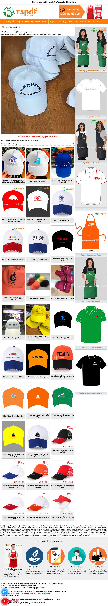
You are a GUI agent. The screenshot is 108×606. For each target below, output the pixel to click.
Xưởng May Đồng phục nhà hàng (41, 534)
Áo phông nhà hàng (57, 21)
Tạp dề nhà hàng (11, 527)
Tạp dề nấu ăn (65, 526)
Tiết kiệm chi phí (34, 567)
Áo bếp (13, 531)
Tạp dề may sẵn (8, 21)
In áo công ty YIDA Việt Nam (91, 347)
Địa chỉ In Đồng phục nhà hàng (81, 535)
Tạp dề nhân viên (32, 527)
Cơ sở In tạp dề (84, 531)
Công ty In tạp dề (74, 531)
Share (72, 143)
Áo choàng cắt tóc (5, 531)
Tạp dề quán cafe (95, 526)
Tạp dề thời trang (25, 526)
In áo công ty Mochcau (91, 209)
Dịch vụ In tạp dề (16, 532)
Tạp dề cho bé (52, 527)
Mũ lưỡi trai (16, 27)
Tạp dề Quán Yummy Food (91, 255)
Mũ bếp (18, 531)
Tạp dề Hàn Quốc (102, 527)
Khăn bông (87, 529)
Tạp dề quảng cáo (39, 529)
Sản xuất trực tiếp (98, 567)
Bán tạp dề (59, 531)
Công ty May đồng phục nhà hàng (70, 532)
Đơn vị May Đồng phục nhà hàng (22, 534)
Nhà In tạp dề (6, 532)
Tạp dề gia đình (70, 527)
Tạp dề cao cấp (92, 527)
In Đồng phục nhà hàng (97, 534)
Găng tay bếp (32, 531)
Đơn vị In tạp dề (94, 531)
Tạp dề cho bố (61, 527)
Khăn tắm (104, 529)
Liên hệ (95, 21)
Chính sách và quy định (48, 531)
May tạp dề (8, 526)
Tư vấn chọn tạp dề (36, 526)
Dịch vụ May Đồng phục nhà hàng (80, 534)
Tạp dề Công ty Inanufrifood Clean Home (91, 71)
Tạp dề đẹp (15, 526)
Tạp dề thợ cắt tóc (71, 529)
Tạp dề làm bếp (74, 526)
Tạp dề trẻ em (23, 21)
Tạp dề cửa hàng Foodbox (91, 301)
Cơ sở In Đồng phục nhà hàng (43, 535)
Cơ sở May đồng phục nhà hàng (90, 532)
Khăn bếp (24, 531)
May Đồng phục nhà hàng (52, 532)
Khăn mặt (80, 529)
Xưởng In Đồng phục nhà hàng (8, 535)
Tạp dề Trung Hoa (28, 529)
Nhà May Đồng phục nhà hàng (60, 534)
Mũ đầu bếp (73, 21)
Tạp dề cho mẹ (42, 527)
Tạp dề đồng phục (6, 529)
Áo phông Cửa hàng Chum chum (91, 393)
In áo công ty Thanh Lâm (91, 117)
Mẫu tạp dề (85, 21)
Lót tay (38, 531)
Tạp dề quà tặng (60, 529)
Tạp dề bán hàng (50, 529)
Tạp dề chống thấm (39, 21)
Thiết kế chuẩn (55, 567)
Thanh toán (56, 526)
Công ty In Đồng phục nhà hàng (62, 535)
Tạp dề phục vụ (22, 527)
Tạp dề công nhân (81, 527)
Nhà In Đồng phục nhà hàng (26, 535)
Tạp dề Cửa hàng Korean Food (13, 570)
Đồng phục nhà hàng (38, 532)
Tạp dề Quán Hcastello (91, 163)
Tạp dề (7, 27)
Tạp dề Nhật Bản (17, 529)
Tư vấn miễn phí (76, 567)
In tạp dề (65, 531)
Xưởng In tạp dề (26, 532)
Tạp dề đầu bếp (84, 526)
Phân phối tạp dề (48, 526)
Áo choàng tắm (95, 529)
